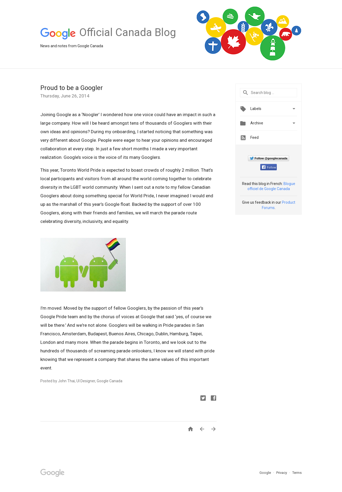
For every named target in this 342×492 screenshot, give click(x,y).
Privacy (282, 473)
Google (265, 473)
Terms (297, 473)
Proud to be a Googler (71, 88)
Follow (269, 167)
